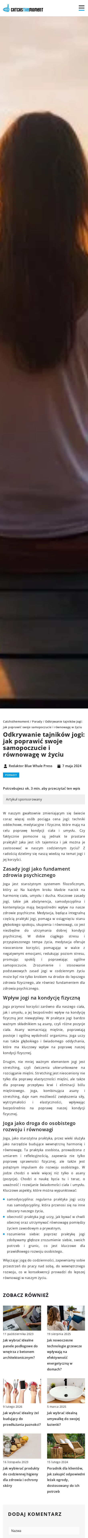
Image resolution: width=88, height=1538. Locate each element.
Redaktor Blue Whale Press (31, 766)
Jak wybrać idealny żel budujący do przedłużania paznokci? (22, 1419)
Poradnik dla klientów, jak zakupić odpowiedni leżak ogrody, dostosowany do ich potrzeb (66, 1480)
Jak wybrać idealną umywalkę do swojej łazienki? (63, 1419)
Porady (11, 775)
